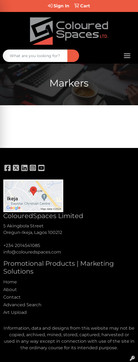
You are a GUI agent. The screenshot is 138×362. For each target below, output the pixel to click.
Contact (12, 297)
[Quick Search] (35, 55)
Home (10, 281)
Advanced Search (22, 304)
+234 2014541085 (21, 245)
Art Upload (15, 312)
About (10, 289)
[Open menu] (127, 55)
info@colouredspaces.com (32, 252)
